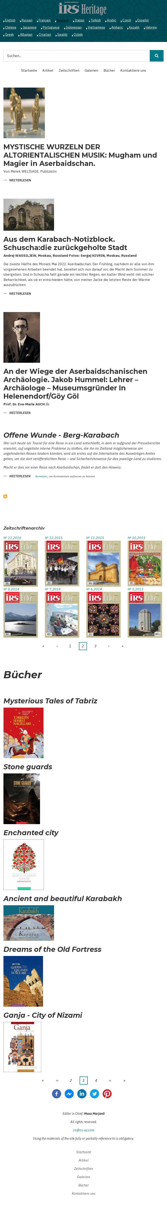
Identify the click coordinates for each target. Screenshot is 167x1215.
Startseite (29, 70)
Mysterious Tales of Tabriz (50, 701)
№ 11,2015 (95, 538)
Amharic (117, 27)
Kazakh (134, 27)
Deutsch (63, 20)
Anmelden (41, 476)
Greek (9, 34)
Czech (126, 20)
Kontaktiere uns (133, 70)
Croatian (45, 34)
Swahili (62, 34)
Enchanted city (30, 833)
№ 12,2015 (54, 538)
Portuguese (51, 27)
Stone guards (27, 767)
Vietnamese (96, 27)
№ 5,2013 (135, 589)
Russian (27, 20)
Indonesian (74, 27)
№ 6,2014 (94, 589)
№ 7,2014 (52, 589)
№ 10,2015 (136, 538)
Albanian (26, 34)
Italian (79, 20)
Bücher (109, 70)
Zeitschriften (69, 70)
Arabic (111, 20)
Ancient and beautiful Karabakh (62, 899)
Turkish (96, 20)
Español (143, 20)
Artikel (47, 70)
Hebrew (151, 27)
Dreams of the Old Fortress (52, 949)
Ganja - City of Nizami (42, 1015)
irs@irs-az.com (83, 1130)
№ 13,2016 (12, 538)
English (10, 20)
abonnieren (5, 496)
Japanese (30, 27)
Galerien (91, 70)
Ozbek (78, 34)
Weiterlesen (20, 181)
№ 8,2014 (11, 589)
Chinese (10, 27)
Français (45, 20)
